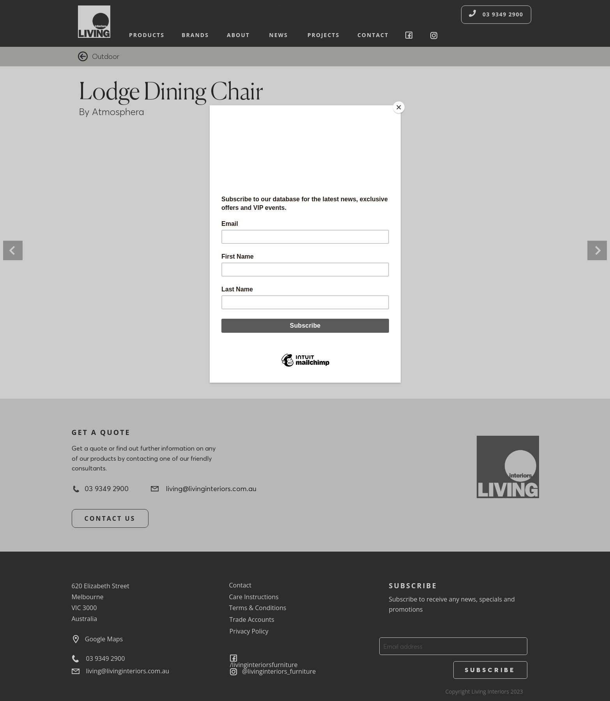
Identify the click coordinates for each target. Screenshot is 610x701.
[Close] (399, 107)
